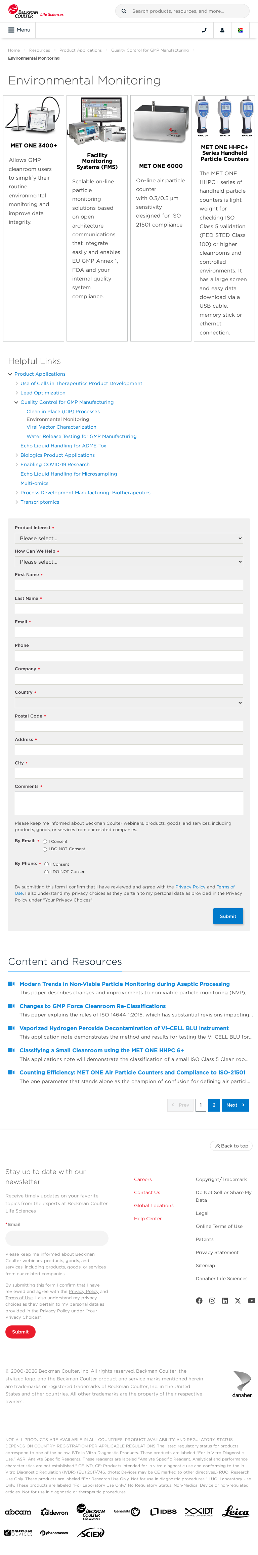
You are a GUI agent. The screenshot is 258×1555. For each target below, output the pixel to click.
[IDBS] (163, 1513)
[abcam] (18, 1513)
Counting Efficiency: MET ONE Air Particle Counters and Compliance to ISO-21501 (132, 1072)
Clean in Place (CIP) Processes (63, 411)
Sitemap (205, 1265)
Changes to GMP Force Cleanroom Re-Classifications (92, 1006)
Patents (205, 1239)
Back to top (231, 1145)
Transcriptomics (39, 502)
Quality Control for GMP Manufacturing (150, 50)
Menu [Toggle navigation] (19, 30)
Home (14, 50)
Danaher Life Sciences (222, 1278)
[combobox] (182, 11)
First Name (29, 575)
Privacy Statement (217, 1252)
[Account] (222, 30)
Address (26, 740)
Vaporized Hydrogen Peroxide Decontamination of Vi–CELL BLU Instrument (124, 1028)
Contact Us (147, 1192)
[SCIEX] (90, 1534)
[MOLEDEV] (18, 1534)
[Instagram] (212, 1302)
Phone (22, 645)
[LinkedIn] (225, 1302)
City (21, 763)
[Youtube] (252, 1302)
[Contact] (204, 30)
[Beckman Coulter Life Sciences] (90, 1513)
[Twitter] (237, 1302)
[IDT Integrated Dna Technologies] (199, 1513)
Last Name (28, 599)
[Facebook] (199, 1302)
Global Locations (154, 1205)
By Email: (27, 841)
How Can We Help (37, 551)
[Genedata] (127, 1513)
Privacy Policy (190, 886)
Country (25, 692)
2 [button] (214, 1105)
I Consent (58, 842)
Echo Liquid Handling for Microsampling (68, 474)
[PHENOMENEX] (54, 1534)
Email (23, 622)
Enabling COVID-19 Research (55, 464)
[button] (124, 11)
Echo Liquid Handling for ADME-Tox (63, 445)
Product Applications (80, 50)
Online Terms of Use (219, 1226)
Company (27, 669)
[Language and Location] (240, 30)
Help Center (148, 1218)
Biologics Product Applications (57, 455)
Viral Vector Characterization (61, 427)
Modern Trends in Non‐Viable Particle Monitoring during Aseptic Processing (124, 984)
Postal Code (30, 716)
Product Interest (34, 528)
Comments (28, 787)
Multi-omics (34, 483)
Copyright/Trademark (221, 1179)
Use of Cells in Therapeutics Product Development (81, 383)
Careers (143, 1179)
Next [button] (235, 1105)
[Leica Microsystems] (236, 1513)
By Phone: (28, 864)
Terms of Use (19, 1297)
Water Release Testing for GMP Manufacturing (82, 436)
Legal (202, 1213)
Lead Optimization (43, 392)
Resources (39, 50)
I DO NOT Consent (67, 849)
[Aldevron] (54, 1513)
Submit (228, 916)
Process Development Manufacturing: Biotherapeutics (85, 492)
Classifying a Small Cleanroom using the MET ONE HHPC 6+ (101, 1050)
